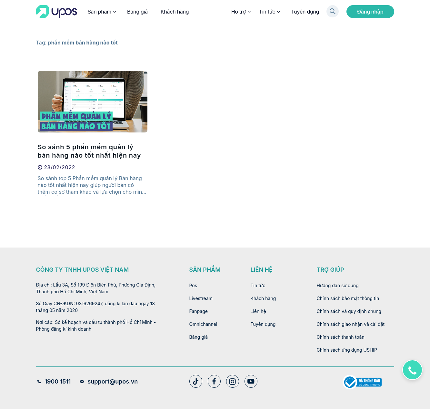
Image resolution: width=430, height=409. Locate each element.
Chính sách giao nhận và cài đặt (351, 324)
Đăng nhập (370, 11)
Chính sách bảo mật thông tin (348, 298)
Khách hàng (175, 11)
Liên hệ (258, 311)
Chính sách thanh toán (341, 337)
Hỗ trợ (240, 11)
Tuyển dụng (305, 11)
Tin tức (269, 11)
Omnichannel (203, 324)
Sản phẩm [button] (101, 11)
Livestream (201, 298)
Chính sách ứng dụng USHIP (347, 350)
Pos (193, 285)
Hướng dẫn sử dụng (338, 285)
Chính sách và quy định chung (349, 311)
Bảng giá (137, 11)
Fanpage (198, 311)
